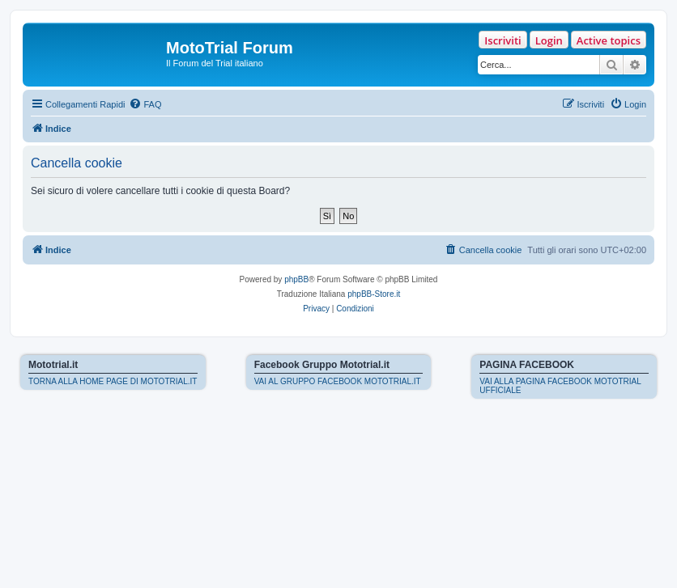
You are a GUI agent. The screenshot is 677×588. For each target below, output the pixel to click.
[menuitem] (145, 104)
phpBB (296, 279)
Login (549, 40)
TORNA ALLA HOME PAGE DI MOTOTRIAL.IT (112, 381)
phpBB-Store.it (373, 294)
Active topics (609, 40)
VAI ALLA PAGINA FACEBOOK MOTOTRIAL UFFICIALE (560, 386)
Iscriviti (502, 40)
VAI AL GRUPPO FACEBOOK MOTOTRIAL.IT (337, 381)
